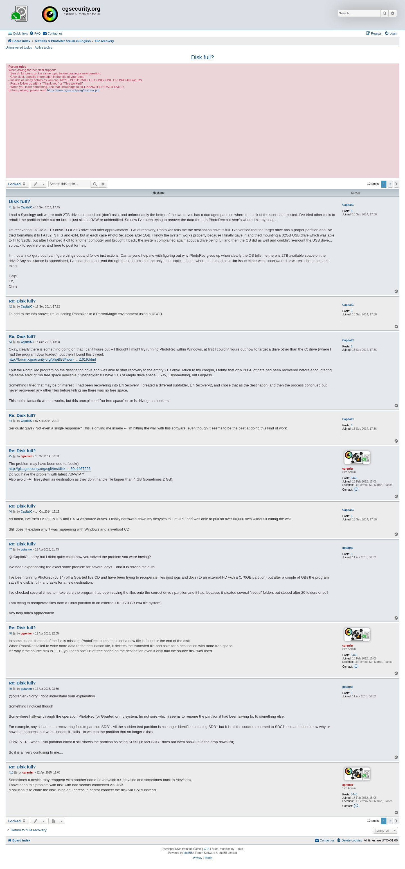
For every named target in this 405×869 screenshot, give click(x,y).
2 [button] (390, 183)
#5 (10, 456)
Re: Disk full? (22, 301)
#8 (10, 633)
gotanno (347, 547)
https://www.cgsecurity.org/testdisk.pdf (73, 90)
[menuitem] (34, 33)
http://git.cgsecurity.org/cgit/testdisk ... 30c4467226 (50, 469)
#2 (10, 306)
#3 (10, 341)
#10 (11, 772)
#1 (10, 207)
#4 (10, 420)
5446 (354, 478)
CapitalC (348, 204)
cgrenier (347, 468)
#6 (10, 511)
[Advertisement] (202, 134)
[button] (396, 184)
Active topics (43, 47)
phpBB (188, 852)
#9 (10, 688)
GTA (207, 848)
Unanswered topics (19, 47)
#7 (10, 549)
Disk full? (202, 57)
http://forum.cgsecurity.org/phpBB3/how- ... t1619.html (52, 359)
